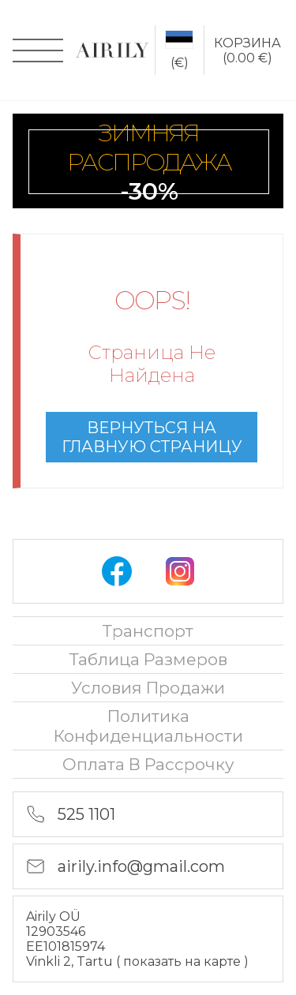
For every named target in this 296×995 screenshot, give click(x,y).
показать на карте (183, 961)
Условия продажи (148, 688)
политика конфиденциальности (148, 726)
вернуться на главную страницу (152, 437)
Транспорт (148, 631)
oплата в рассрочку (148, 764)
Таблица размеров (148, 659)
